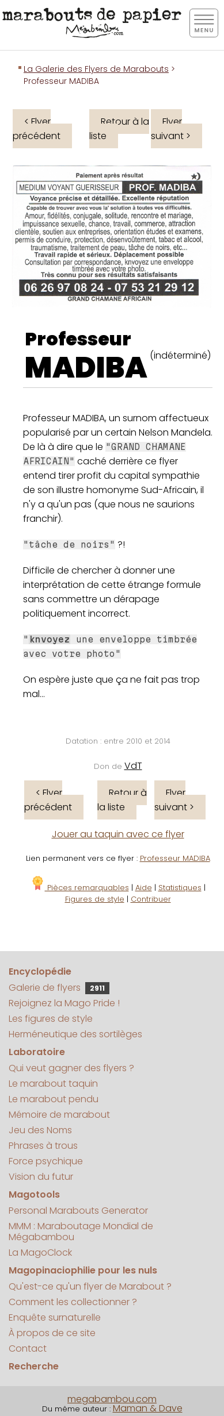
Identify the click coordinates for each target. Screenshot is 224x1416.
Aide (143, 887)
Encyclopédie (40, 971)
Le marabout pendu (53, 1099)
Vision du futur (41, 1176)
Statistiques (180, 887)
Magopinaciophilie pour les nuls (83, 1270)
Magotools (34, 1194)
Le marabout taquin (53, 1083)
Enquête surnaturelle (55, 1317)
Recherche (34, 1366)
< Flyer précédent (36, 129)
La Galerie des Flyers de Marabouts (96, 69)
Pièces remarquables (80, 887)
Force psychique (46, 1161)
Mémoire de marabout (59, 1114)
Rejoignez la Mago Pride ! (64, 1003)
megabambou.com (112, 1399)
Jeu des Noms (40, 1130)
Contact (28, 1348)
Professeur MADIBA (175, 858)
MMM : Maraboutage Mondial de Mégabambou (81, 1231)
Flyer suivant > (171, 129)
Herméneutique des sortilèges (75, 1034)
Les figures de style (51, 1018)
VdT (133, 765)
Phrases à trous (43, 1145)
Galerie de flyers (59, 987)
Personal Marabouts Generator (78, 1210)
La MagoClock (40, 1252)
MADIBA (86, 368)
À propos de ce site (52, 1333)
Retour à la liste (119, 129)
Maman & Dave (148, 1408)
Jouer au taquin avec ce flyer (118, 834)
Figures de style (94, 899)
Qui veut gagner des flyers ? (71, 1068)
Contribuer (151, 899)
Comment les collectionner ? (73, 1302)
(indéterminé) (180, 355)
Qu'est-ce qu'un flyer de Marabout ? (90, 1286)
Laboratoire (37, 1052)
